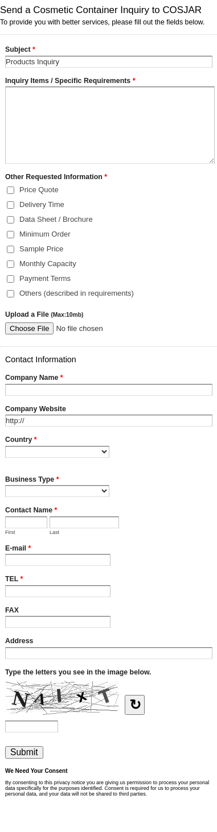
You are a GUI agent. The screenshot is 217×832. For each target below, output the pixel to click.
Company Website (35, 409)
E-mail (18, 549)
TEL (14, 580)
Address (19, 641)
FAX (12, 610)
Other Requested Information (56, 178)
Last (54, 532)
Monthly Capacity (47, 263)
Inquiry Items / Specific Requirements (70, 82)
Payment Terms (45, 278)
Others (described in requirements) (76, 293)
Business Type (32, 480)
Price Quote (39, 189)
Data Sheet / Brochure (56, 219)
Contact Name (31, 511)
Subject (20, 50)
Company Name (34, 379)
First (10, 532)
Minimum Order (45, 234)
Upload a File (44, 314)
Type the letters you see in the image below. (78, 672)
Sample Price (41, 249)
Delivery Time (41, 204)
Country (21, 441)
